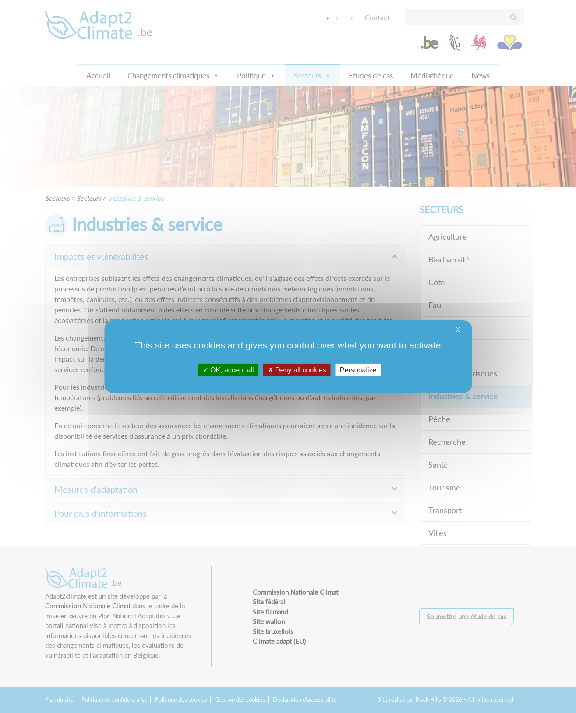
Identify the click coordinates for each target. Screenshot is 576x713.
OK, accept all (228, 369)
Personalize (358, 369)
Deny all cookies (297, 369)
